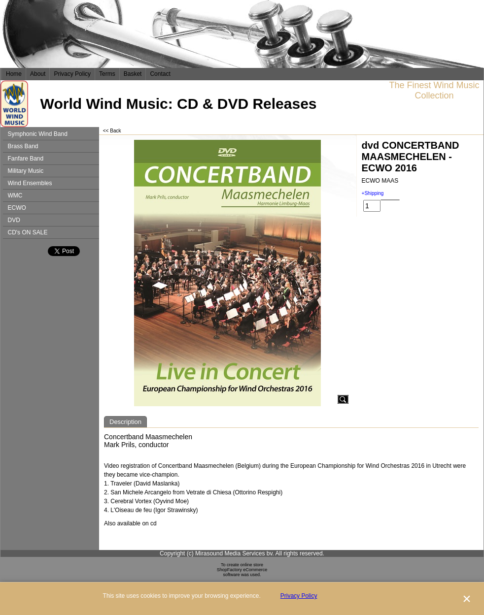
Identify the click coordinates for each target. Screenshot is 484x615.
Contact (160, 73)
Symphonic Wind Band (38, 133)
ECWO (17, 207)
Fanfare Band (26, 158)
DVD (14, 220)
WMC (15, 195)
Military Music (26, 170)
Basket (133, 73)
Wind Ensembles (30, 183)
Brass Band (23, 146)
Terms (107, 73)
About (37, 73)
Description (125, 421)
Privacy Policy (72, 73)
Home (14, 73)
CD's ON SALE (28, 232)
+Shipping (373, 193)
